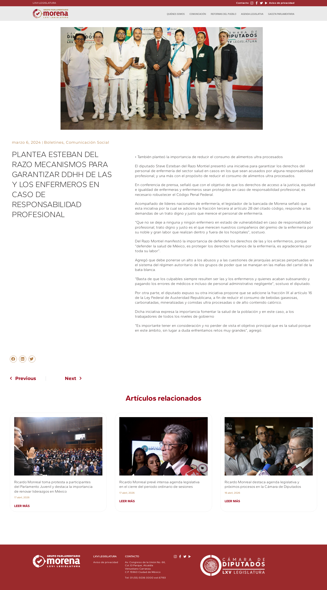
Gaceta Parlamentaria (281, 14)
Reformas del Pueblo (223, 14)
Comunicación (197, 14)
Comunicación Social (87, 142)
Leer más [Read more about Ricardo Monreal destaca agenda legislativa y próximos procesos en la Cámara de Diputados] (232, 501)
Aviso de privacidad (281, 3)
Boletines (54, 142)
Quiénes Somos (176, 14)
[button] (13, 359)
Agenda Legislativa (252, 14)
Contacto (242, 3)
